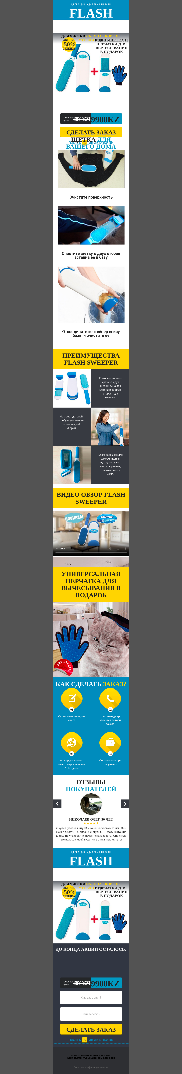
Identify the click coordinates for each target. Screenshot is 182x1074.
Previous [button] (57, 803)
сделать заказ (91, 132)
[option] (91, 820)
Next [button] (125, 803)
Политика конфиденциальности (91, 1067)
